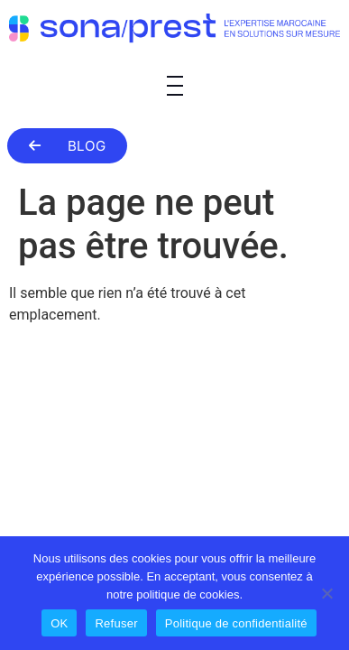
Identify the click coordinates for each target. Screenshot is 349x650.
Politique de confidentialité (236, 623)
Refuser (116, 623)
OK (59, 623)
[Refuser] (326, 593)
